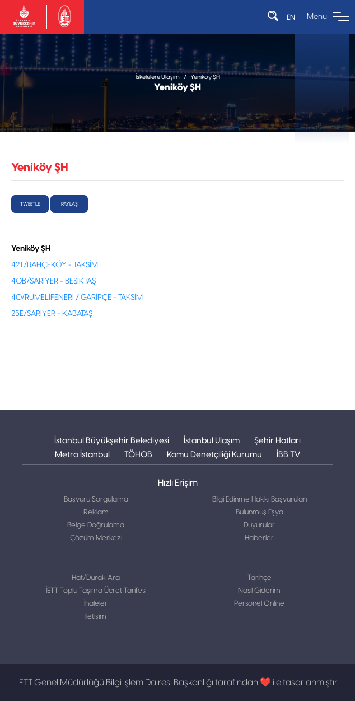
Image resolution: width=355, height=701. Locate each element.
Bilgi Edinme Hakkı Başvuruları (259, 499)
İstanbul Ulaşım (212, 440)
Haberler (259, 538)
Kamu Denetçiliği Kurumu (214, 454)
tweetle (30, 204)
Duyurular (259, 525)
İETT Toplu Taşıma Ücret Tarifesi (96, 591)
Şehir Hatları (277, 440)
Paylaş (69, 204)
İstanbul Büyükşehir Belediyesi (111, 440)
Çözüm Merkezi (96, 538)
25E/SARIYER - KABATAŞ (51, 314)
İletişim (95, 616)
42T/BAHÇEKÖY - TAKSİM (54, 265)
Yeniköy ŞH (205, 77)
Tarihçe (259, 578)
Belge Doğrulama (95, 525)
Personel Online (259, 603)
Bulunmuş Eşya (259, 512)
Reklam (96, 512)
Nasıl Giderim (259, 591)
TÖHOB (138, 454)
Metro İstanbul (82, 454)
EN (291, 17)
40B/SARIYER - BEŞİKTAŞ (53, 281)
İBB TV (288, 454)
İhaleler (96, 603)
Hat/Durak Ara (96, 578)
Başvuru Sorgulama (96, 499)
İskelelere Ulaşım (158, 77)
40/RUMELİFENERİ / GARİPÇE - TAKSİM (77, 297)
